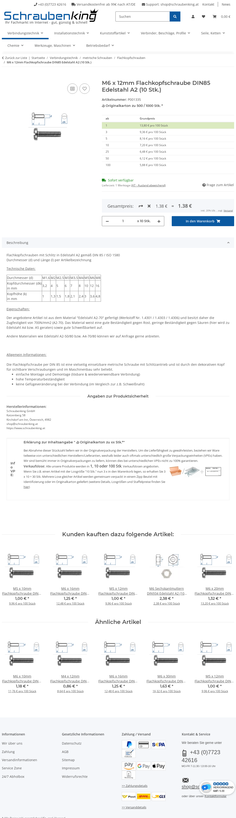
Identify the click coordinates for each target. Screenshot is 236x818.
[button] (193, 16)
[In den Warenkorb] (5, 77)
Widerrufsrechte (75, 759)
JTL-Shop (213, 813)
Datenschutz (72, 726)
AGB (65, 734)
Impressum (71, 751)
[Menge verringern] (107, 204)
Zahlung (8, 734)
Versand (59, 801)
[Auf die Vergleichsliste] (72, 88)
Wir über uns (12, 726)
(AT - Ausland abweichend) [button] (148, 185)
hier (26, 470)
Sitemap (68, 743)
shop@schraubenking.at (180, 4)
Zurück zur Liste (16, 58)
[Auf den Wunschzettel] (84, 88)
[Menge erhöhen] (159, 204)
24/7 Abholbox (13, 759)
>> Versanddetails (134, 790)
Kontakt (208, 4)
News (226, 4)
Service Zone (12, 751)
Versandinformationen (19, 743)
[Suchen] (142, 16)
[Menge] (123, 204)
